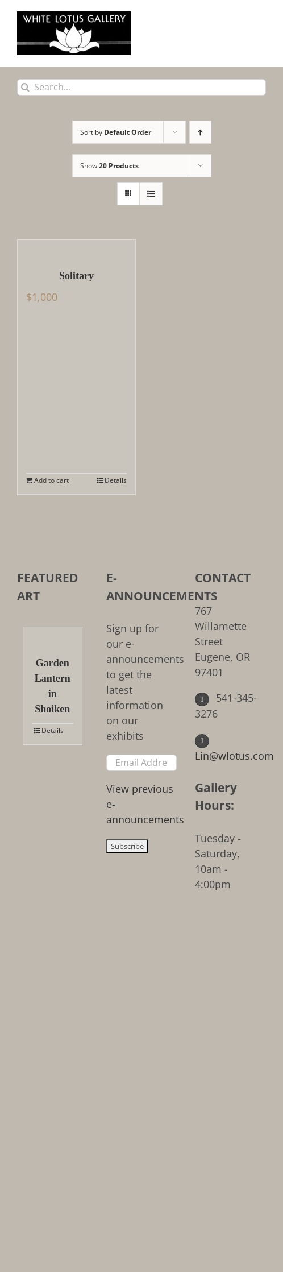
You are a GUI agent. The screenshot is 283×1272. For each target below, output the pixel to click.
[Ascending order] (200, 132)
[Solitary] (76, 248)
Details (116, 480)
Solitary (76, 275)
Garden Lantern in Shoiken (52, 686)
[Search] (25, 87)
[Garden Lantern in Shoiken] (52, 635)
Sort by (115, 132)
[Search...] (141, 87)
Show (109, 166)
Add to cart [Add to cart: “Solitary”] (51, 480)
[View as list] (151, 194)
